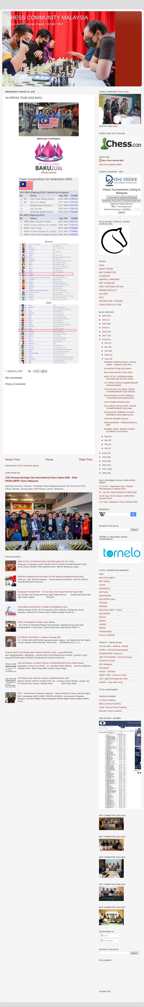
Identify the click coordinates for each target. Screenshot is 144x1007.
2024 (104, 320)
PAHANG (103, 603)
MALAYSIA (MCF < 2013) (110, 610)
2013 (104, 461)
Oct (106, 351)
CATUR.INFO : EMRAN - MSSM (113, 646)
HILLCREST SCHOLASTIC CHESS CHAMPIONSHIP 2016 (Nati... (120, 407)
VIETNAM (103, 592)
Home (49, 459)
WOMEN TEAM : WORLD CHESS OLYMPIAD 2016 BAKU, (119, 430)
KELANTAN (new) (107, 599)
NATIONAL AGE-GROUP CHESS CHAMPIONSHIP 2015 (43, 678)
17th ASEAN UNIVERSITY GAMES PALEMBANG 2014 (43, 607)
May (107, 436)
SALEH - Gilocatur (107, 671)
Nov (107, 347)
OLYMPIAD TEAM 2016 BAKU (118, 368)
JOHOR (102, 624)
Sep (107, 355)
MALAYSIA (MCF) (107, 578)
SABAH (102, 621)
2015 (104, 453)
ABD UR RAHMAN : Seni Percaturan (115, 657)
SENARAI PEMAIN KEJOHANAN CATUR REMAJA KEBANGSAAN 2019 (50, 577)
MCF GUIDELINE (107, 283)
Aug (107, 359)
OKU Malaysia (105, 664)
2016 (104, 339)
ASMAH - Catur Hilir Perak (111, 682)
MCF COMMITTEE (107, 272)
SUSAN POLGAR (107, 661)
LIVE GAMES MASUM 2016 (117, 402)
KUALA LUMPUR (107, 635)
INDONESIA (104, 588)
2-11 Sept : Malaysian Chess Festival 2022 (118, 502)
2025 (104, 316)
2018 (104, 332)
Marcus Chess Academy (110, 704)
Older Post (85, 459)
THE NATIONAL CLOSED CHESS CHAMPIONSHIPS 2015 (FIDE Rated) (51, 663)
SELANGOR (104, 613)
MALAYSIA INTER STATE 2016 (118, 372)
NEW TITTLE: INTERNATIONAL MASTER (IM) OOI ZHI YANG (46, 561)
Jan (106, 448)
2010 (104, 473)
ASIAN (102, 585)
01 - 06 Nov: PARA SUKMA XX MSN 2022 (118, 492)
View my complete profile (110, 164)
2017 (104, 335)
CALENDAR (104, 276)
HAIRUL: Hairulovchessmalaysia (113, 650)
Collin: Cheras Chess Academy (113, 707)
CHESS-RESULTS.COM (110, 305)
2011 (104, 469)
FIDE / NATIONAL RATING (111, 287)
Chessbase (104, 668)
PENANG (103, 606)
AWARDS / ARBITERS (109, 279)
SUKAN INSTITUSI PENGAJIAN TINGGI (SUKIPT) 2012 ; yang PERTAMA (39, 652)
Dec (107, 343)
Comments (107, 940)
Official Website (49, 172)
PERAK (102, 628)
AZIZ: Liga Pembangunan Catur (113, 679)
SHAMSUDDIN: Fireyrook (110, 653)
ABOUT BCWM (106, 269)
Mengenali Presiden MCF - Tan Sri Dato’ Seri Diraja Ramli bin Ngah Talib (50, 592)
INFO (101, 297)
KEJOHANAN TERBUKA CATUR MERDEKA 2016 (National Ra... (119, 413)
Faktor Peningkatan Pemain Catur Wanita (36, 622)
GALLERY (103, 294)
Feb (107, 444)
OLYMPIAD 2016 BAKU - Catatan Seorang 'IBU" (39, 637)
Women (49, 241)
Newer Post (12, 459)
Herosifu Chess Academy (110, 711)
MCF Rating (104, 581)
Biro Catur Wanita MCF (113, 160)
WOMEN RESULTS (108, 290)
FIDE (101, 574)
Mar (107, 440)
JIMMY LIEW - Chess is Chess (113, 675)
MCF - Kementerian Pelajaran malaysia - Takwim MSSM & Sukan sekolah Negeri (54, 693)
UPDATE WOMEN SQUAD (116, 419)
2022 (104, 324)
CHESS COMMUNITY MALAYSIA (47, 18)
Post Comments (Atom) (28, 465)
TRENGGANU (105, 631)
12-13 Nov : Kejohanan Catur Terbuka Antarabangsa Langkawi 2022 (116, 487)
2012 (104, 465)
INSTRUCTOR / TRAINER (111, 301)
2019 (104, 327)
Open (48, 303)
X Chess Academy (107, 700)
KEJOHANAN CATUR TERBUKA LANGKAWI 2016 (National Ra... (120, 396)
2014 (104, 457)
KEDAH (102, 617)
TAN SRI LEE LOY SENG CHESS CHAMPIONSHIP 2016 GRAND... (120, 390)
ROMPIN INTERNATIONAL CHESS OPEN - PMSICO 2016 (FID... (120, 363)
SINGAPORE (105, 596)
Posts (104, 936)
